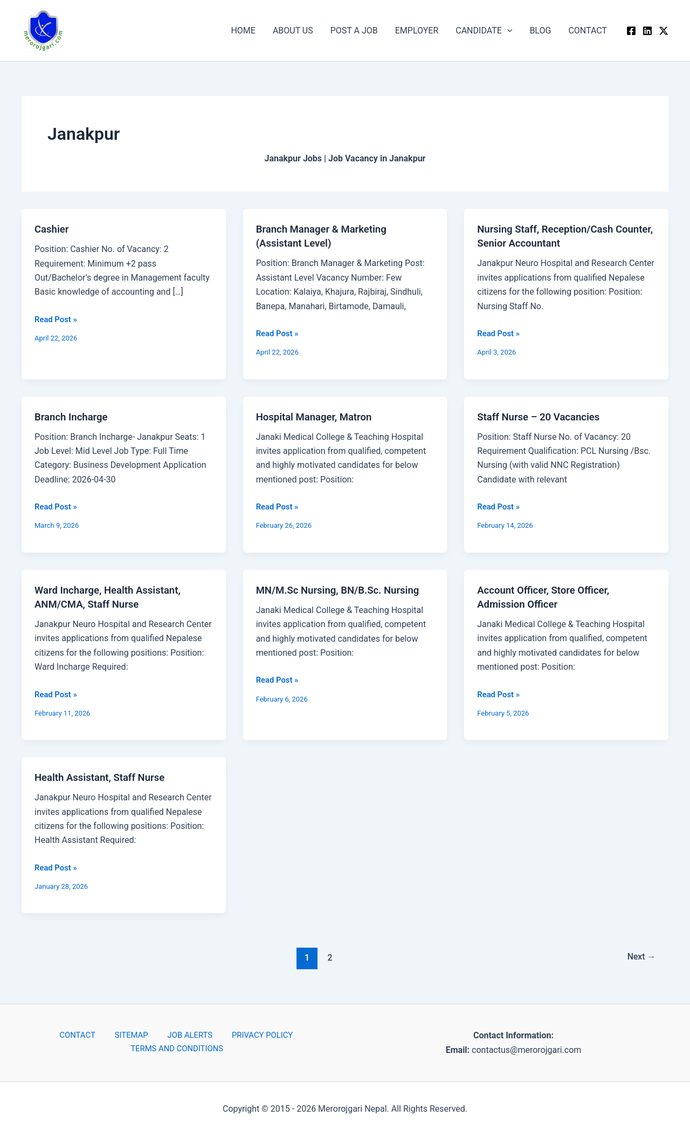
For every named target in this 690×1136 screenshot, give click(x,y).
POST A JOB (354, 30)
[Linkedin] (647, 31)
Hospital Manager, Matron (318, 416)
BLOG (540, 30)
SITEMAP (132, 1035)
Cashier (52, 228)
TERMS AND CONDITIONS (179, 1050)
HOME (243, 30)
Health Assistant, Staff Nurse (104, 777)
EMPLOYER (417, 30)
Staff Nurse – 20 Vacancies (543, 416)
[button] (507, 30)
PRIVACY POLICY (249, 1035)
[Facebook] (631, 31)
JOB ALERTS (183, 1035)
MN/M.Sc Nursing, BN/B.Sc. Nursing (344, 589)
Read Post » (57, 318)
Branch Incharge (73, 416)
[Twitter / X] (663, 31)
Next (639, 957)
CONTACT (587, 30)
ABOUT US (293, 30)
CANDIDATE (484, 30)
